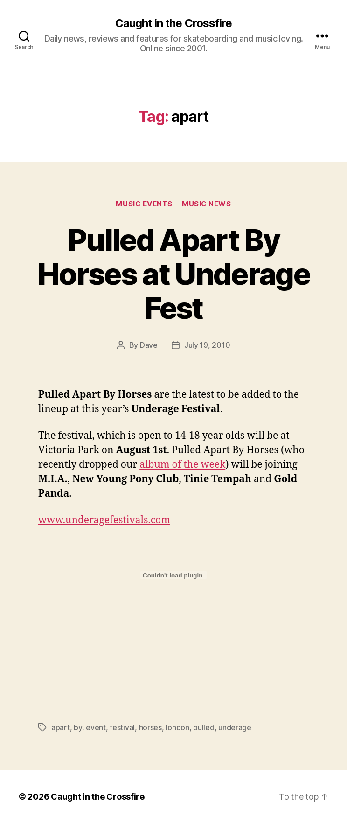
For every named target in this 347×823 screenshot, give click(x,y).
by (78, 727)
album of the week (182, 464)
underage (234, 727)
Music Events (144, 204)
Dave (149, 345)
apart (60, 727)
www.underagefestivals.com (104, 520)
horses (150, 727)
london (177, 727)
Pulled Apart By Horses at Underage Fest (173, 274)
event (96, 727)
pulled (203, 727)
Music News (206, 204)
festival (122, 727)
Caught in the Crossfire (173, 23)
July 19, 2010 (207, 345)
